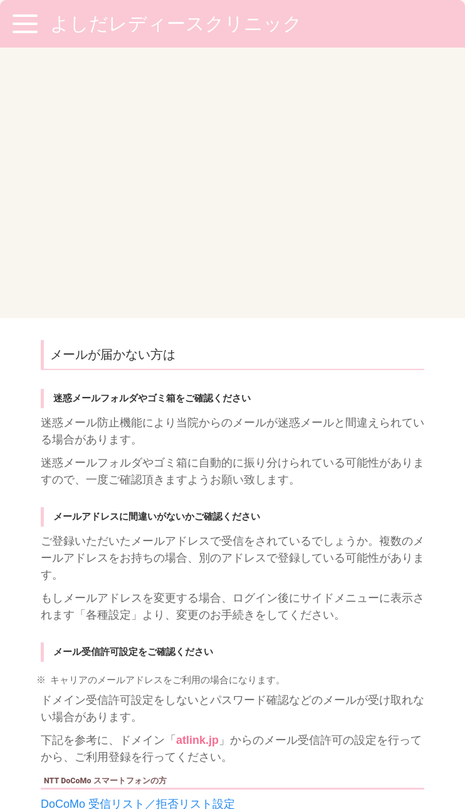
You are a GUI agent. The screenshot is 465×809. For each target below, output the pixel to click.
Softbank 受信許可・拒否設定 (115, 627)
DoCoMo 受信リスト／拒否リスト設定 (138, 533)
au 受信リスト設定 (88, 580)
